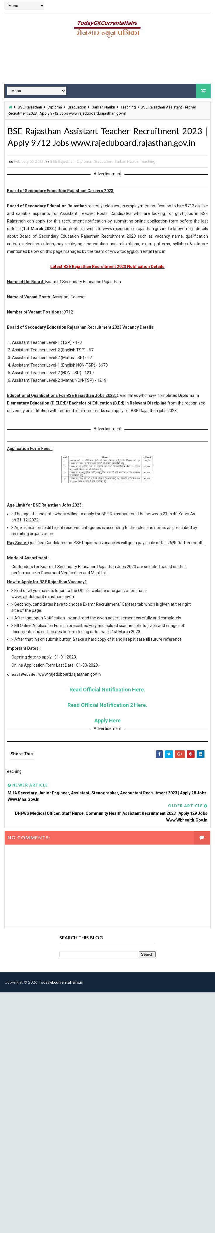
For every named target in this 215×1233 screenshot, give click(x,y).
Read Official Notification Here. (107, 704)
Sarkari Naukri (103, 107)
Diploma (55, 107)
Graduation (76, 107)
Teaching (128, 107)
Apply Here (107, 735)
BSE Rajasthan (30, 107)
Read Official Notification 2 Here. (107, 719)
